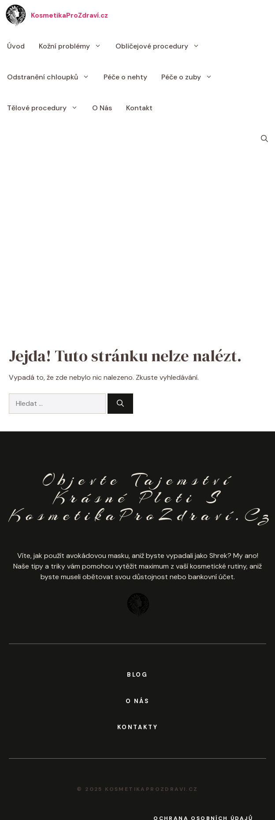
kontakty (137, 727)
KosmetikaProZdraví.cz (69, 15)
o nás (138, 701)
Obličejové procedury (161, 46)
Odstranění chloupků (52, 77)
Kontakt (139, 107)
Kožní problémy (73, 46)
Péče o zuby (190, 77)
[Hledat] (120, 403)
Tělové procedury (46, 108)
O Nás (102, 107)
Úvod (16, 46)
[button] (264, 139)
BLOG (137, 674)
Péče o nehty (125, 77)
